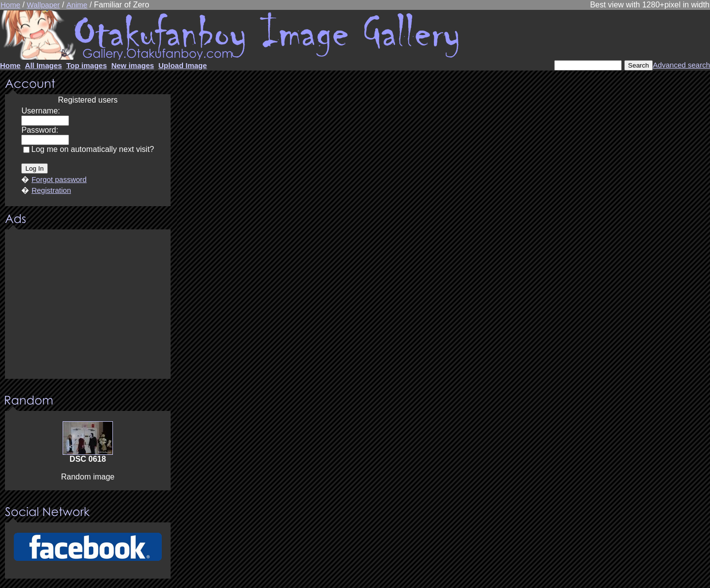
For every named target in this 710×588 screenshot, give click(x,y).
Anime (77, 4)
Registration (51, 190)
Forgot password (59, 179)
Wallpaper (43, 4)
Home (10, 4)
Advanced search (681, 65)
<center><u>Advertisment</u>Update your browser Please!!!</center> (88, 305)
